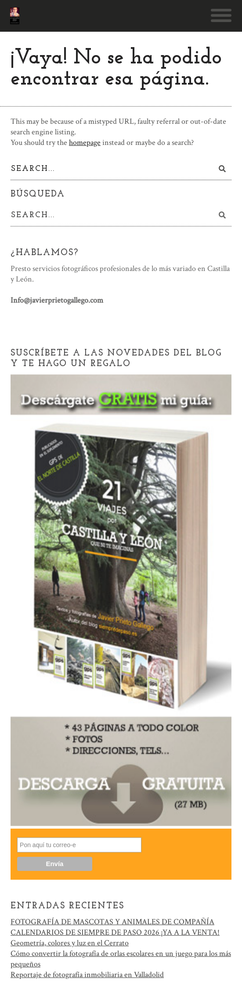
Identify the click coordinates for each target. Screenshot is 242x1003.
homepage (85, 142)
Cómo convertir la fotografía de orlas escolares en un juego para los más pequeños (121, 959)
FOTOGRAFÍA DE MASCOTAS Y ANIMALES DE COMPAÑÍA (112, 923)
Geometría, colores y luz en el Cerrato (70, 944)
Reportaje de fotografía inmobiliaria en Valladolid (87, 975)
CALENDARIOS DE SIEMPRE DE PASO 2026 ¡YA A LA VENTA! (115, 933)
